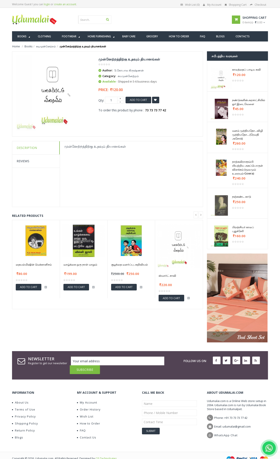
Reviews (23, 161)
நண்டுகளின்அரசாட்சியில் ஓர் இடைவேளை (248, 102)
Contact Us (86, 429)
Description (27, 148)
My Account (212, 5)
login (47, 4)
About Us (20, 394)
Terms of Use (23, 401)
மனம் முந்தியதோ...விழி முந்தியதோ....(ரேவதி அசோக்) (247, 134)
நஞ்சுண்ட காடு (241, 196)
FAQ (81, 422)
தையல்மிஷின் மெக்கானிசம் (34, 264)
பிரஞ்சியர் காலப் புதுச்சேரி (243, 229)
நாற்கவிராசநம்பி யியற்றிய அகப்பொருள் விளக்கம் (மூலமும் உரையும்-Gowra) (247, 167)
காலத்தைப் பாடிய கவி (246, 69)
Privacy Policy (24, 408)
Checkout (258, 5)
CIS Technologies (106, 450)
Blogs (17, 429)
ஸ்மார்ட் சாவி (167, 276)
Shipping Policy (25, 415)
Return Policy (23, 422)
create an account (65, 4)
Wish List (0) (190, 5)
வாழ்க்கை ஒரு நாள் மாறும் (80, 264)
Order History (89, 401)
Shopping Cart (236, 5)
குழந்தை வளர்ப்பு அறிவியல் (129, 264)
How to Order (88, 415)
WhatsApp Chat (226, 426)
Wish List (85, 408)
